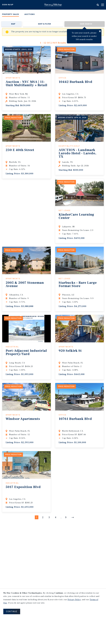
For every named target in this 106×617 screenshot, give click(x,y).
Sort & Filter (44, 24)
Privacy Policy (74, 599)
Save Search (86, 24)
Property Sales (10, 14)
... (61, 517)
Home (53, 5)
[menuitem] (10, 15)
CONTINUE (11, 611)
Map (13, 24)
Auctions (29, 14)
